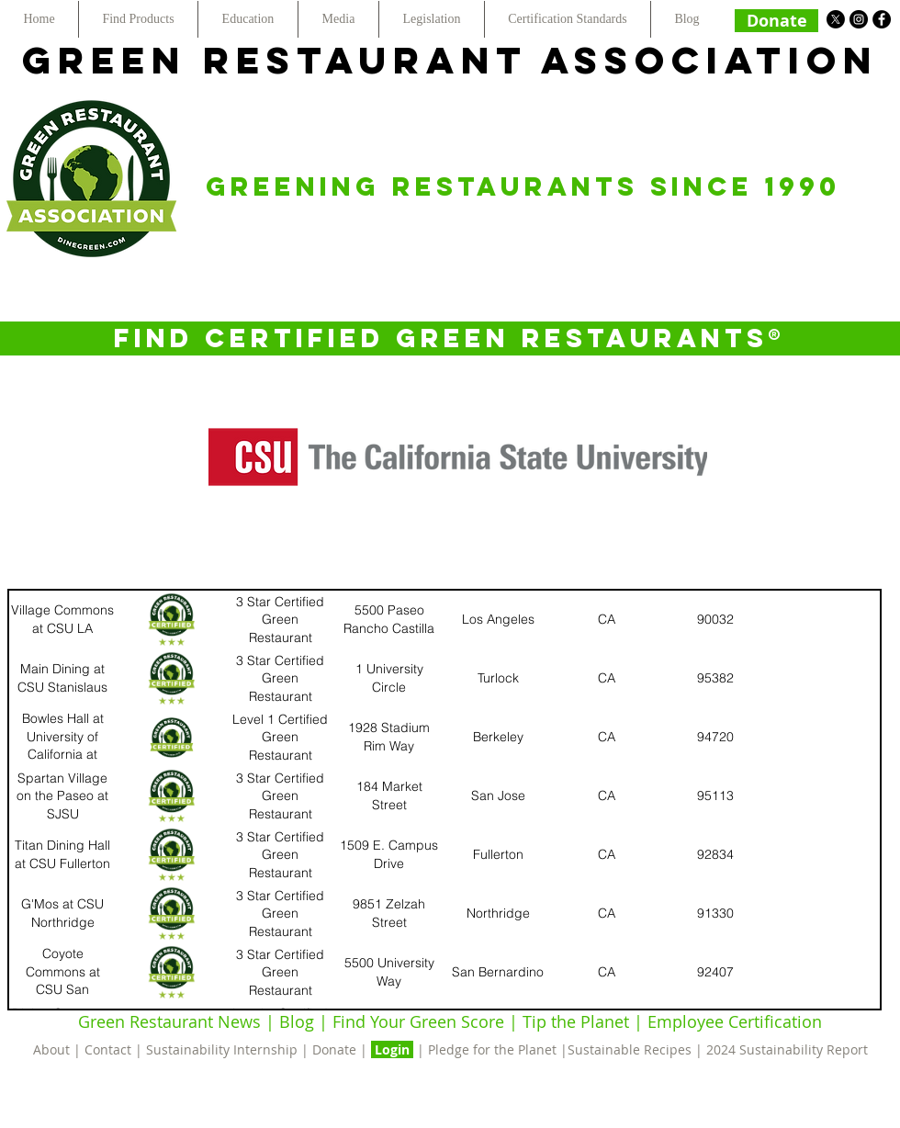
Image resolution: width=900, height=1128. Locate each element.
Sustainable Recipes (630, 1049)
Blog (297, 1021)
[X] (836, 19)
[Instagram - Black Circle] (858, 19)
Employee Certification (732, 1021)
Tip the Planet (576, 1021)
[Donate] (776, 20)
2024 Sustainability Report (787, 1049)
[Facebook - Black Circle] (881, 19)
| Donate (330, 1049)
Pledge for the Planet (492, 1049)
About (53, 1049)
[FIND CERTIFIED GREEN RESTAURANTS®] (450, 338)
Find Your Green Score (420, 1021)
